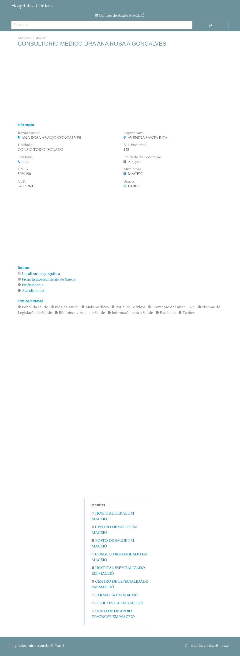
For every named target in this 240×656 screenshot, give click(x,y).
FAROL (134, 186)
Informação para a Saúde (130, 313)
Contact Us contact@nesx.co (208, 646)
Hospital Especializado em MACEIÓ (118, 571)
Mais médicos (95, 307)
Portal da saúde (33, 307)
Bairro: (129, 182)
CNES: (23, 169)
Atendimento (31, 291)
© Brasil (36, 646)
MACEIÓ (40, 38)
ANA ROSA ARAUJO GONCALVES (51, 138)
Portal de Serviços (129, 307)
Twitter (187, 313)
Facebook (166, 313)
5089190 (24, 174)
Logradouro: (134, 133)
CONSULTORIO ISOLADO (41, 150)
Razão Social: (29, 133)
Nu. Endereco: (135, 145)
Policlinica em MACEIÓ (117, 603)
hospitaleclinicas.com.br (29, 646)
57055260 (25, 186)
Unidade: (25, 145)
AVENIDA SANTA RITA (148, 138)
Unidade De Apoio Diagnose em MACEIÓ (113, 614)
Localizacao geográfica (39, 274)
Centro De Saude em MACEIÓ (114, 530)
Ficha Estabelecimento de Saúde (46, 279)
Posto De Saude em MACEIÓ (113, 543)
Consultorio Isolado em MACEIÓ (120, 557)
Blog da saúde (65, 307)
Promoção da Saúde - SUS (171, 307)
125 (126, 150)
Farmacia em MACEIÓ (115, 595)
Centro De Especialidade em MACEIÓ (120, 584)
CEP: (22, 182)
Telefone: (25, 157)
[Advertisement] (120, 84)
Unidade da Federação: (143, 157)
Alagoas (24, 38)
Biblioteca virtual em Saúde (80, 313)
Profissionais (30, 285)
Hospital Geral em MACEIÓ (113, 516)
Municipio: (133, 169)
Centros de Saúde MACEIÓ (120, 16)
